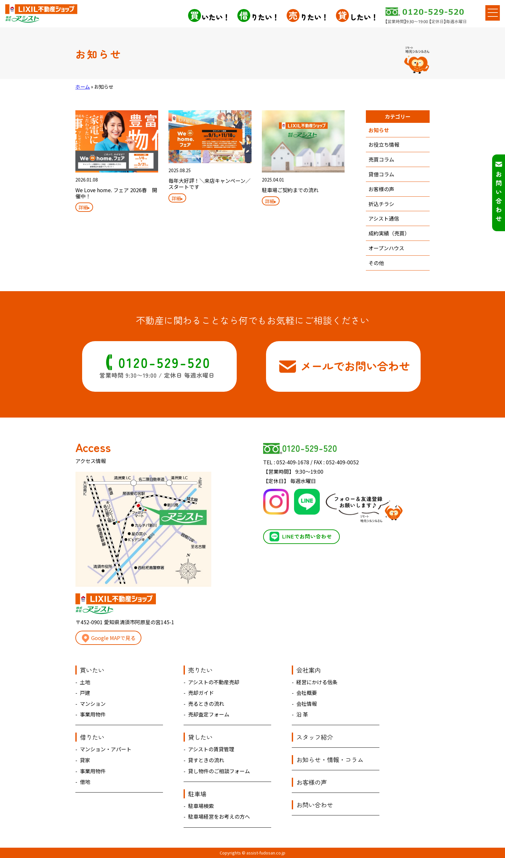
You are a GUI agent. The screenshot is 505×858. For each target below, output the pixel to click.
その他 (376, 263)
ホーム (82, 86)
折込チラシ (381, 204)
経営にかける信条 (317, 682)
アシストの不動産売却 (213, 682)
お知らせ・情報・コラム (330, 759)
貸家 (85, 760)
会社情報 (306, 703)
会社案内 (308, 670)
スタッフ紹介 (314, 737)
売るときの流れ (206, 703)
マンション (93, 703)
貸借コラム (381, 174)
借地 (85, 781)
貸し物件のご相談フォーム (219, 771)
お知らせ (378, 130)
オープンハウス (386, 248)
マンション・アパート (105, 749)
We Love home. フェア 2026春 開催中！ (116, 193)
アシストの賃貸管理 (211, 749)
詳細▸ (84, 207)
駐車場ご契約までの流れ (290, 190)
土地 (85, 682)
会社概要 (306, 692)
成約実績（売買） (389, 233)
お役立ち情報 (383, 144)
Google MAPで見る (108, 638)
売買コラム (381, 159)
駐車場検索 (201, 806)
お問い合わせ (314, 804)
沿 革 (302, 714)
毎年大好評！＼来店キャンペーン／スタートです (209, 184)
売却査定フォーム (208, 714)
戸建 (85, 692)
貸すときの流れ (206, 760)
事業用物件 (93, 714)
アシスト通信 (383, 218)
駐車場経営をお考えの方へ (219, 816)
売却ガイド (201, 692)
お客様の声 (381, 189)
